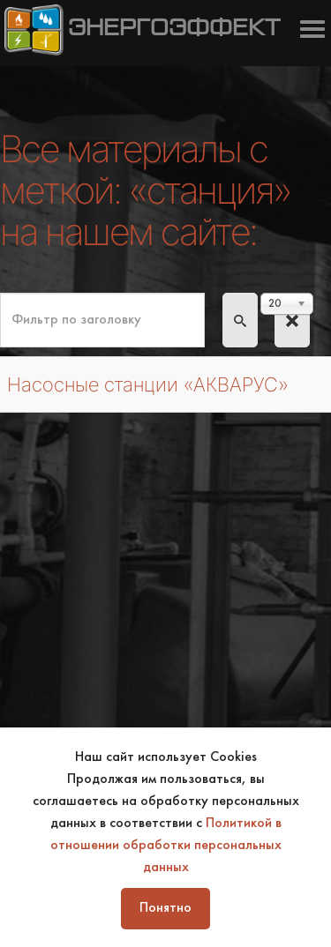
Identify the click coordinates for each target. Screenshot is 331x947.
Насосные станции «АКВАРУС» (148, 384)
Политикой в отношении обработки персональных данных (166, 846)
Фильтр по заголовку (0, 293)
